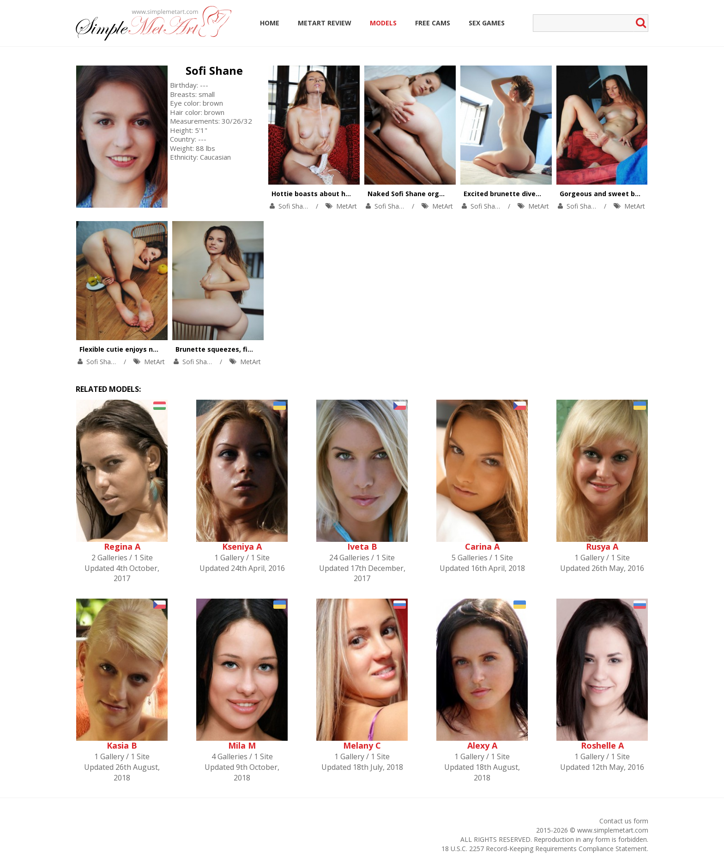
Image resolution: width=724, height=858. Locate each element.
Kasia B (122, 745)
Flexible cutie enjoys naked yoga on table (148, 349)
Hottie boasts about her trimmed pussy (338, 193)
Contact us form (623, 820)
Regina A (122, 546)
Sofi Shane (214, 70)
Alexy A (482, 745)
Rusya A (602, 546)
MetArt (346, 206)
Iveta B (362, 546)
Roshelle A (602, 745)
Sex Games (487, 22)
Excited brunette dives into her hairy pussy (535, 193)
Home (269, 22)
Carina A (482, 546)
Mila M (242, 745)
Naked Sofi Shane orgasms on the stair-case (442, 193)
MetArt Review (324, 22)
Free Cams (432, 22)
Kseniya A (242, 546)
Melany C (362, 745)
